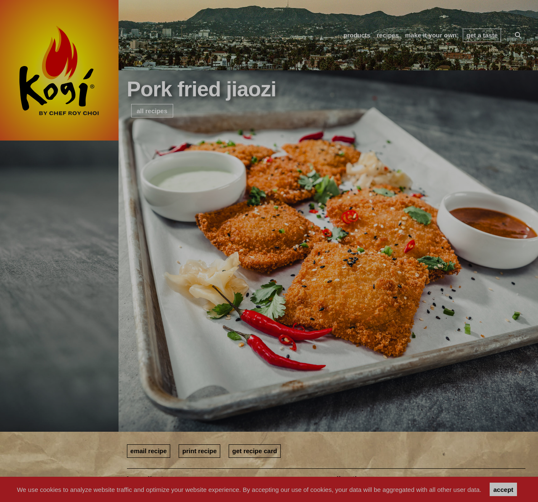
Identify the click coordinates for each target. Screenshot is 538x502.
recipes (388, 35)
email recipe (148, 450)
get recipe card (254, 450)
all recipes (152, 110)
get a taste (482, 35)
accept (503, 489)
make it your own (431, 35)
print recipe (199, 450)
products (356, 35)
